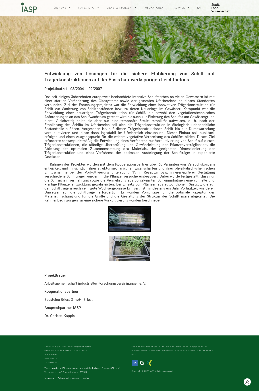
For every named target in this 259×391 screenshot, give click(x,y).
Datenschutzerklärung (68, 378)
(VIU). (134, 354)
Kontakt (86, 378)
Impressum (49, 378)
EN (199, 7)
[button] (62, 7)
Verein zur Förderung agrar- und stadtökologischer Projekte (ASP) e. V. (86, 368)
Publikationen (153, 7)
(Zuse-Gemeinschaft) (159, 350)
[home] (29, 7)
